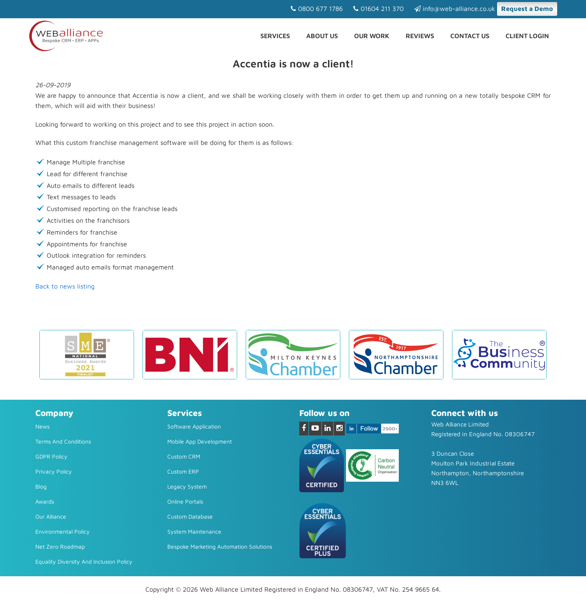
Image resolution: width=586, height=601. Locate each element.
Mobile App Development (199, 441)
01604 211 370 (378, 8)
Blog (41, 486)
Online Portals (185, 501)
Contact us (469, 35)
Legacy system (187, 486)
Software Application (194, 426)
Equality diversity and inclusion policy (83, 561)
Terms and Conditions (63, 441)
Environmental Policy (62, 531)
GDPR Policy (51, 456)
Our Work (371, 35)
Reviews (420, 35)
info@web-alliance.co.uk (454, 8)
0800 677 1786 (317, 8)
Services (275, 35)
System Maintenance (194, 531)
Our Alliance (50, 516)
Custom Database (190, 516)
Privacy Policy (53, 471)
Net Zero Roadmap (60, 546)
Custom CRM (183, 456)
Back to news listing (65, 286)
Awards (44, 501)
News (42, 426)
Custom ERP (183, 471)
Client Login (527, 35)
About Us (322, 35)
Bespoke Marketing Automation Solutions (219, 546)
